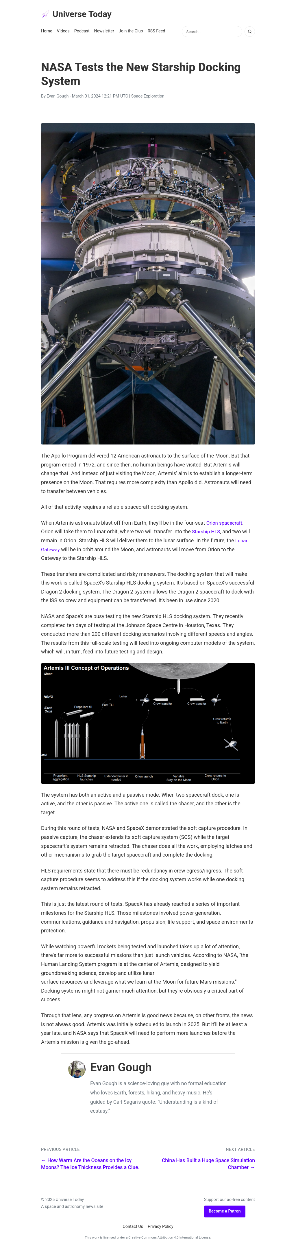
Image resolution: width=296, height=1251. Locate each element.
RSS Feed (156, 32)
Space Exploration (147, 97)
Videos (63, 32)
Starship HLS (207, 533)
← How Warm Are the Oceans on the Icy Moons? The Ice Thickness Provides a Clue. (90, 1164)
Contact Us (133, 1227)
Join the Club (131, 32)
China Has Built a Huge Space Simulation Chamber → (208, 1164)
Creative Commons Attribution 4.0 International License (169, 1239)
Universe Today (78, 14)
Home (46, 32)
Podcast (82, 32)
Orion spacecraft (225, 524)
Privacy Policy (160, 1227)
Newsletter (104, 32)
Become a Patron (225, 1212)
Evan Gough (58, 97)
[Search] (250, 32)
